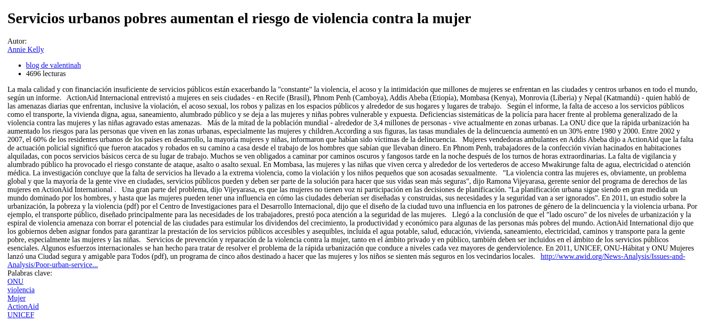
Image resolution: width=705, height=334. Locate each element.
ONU (15, 281)
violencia (21, 290)
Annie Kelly (25, 49)
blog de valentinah (53, 65)
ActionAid (23, 306)
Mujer (16, 298)
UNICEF (20, 315)
